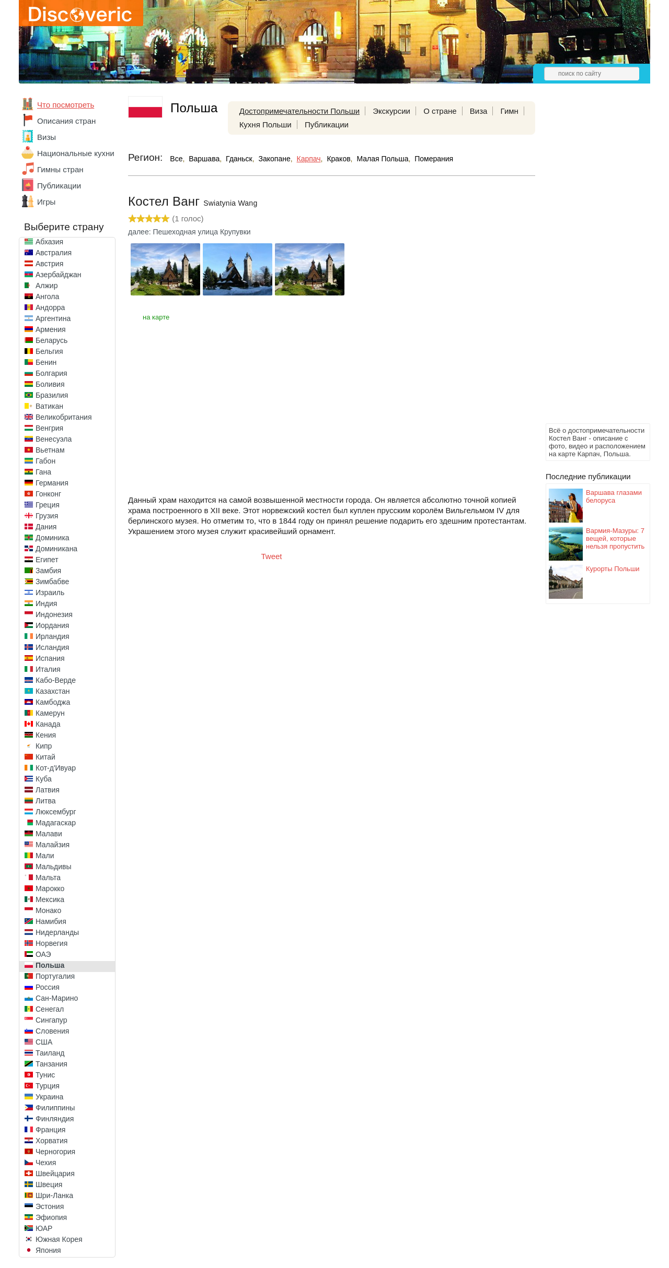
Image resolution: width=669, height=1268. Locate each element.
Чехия (46, 1162)
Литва (46, 801)
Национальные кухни (75, 153)
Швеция (49, 1184)
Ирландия (53, 636)
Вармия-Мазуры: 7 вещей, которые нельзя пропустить (615, 538)
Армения (51, 329)
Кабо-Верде (56, 680)
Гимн (509, 110)
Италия (48, 669)
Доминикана (56, 548)
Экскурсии (391, 110)
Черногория (55, 1151)
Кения (46, 735)
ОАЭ (43, 954)
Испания (50, 658)
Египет (47, 559)
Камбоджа (53, 702)
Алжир (46, 285)
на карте (156, 317)
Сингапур (51, 1020)
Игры (46, 201)
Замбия (48, 570)
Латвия (48, 790)
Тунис (45, 1075)
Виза (479, 110)
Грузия (47, 516)
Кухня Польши (265, 124)
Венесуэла (54, 439)
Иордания (52, 625)
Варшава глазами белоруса (614, 496)
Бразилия (52, 395)
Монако (48, 910)
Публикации (59, 185)
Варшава (204, 159)
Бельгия (49, 351)
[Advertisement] (587, 264)
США (44, 1042)
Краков (338, 159)
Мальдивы (54, 866)
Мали (45, 855)
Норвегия (51, 943)
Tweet (271, 556)
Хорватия (51, 1140)
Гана (43, 472)
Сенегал (50, 1009)
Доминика (53, 538)
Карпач (309, 159)
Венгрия (49, 428)
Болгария (51, 373)
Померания (433, 159)
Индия (46, 603)
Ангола (47, 296)
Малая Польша (382, 159)
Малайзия (53, 844)
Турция (48, 1086)
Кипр (44, 746)
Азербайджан (59, 274)
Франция (50, 1129)
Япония (48, 1250)
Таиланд (50, 1053)
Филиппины (55, 1108)
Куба (44, 779)
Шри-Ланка (54, 1195)
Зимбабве (52, 581)
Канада (48, 724)
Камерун (50, 713)
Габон (45, 461)
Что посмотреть (65, 104)
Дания (46, 527)
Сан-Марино (57, 998)
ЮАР (44, 1228)
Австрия (49, 263)
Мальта (48, 877)
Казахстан (53, 691)
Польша (50, 965)
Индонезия (54, 614)
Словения (52, 1031)
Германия (52, 483)
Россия (48, 987)
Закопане (275, 159)
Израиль (50, 592)
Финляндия (55, 1119)
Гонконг (48, 494)
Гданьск (239, 159)
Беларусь (51, 340)
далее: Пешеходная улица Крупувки (189, 232)
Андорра (50, 307)
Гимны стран (60, 169)
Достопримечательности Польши (299, 110)
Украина (49, 1097)
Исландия (52, 647)
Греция (48, 505)
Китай (45, 757)
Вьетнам (50, 450)
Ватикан (49, 406)
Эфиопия (51, 1217)
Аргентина (53, 318)
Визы (46, 137)
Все (176, 159)
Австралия (54, 252)
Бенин (46, 362)
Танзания (51, 1064)
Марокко (50, 888)
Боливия (50, 384)
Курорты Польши (613, 569)
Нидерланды (57, 932)
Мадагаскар (56, 823)
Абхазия (49, 242)
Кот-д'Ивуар (56, 768)
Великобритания (64, 417)
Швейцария (55, 1173)
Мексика (50, 899)
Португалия (55, 976)
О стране (440, 110)
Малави (49, 833)
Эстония (50, 1206)
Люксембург (56, 812)
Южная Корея (59, 1239)
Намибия (51, 921)
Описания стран (66, 120)
